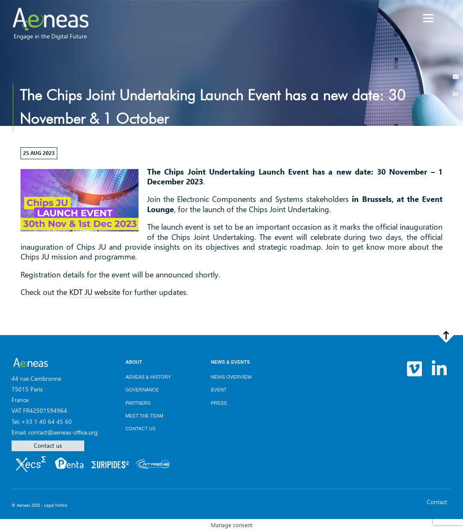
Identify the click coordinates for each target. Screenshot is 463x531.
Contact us (48, 445)
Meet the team (144, 415)
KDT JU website (94, 292)
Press (219, 403)
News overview (231, 376)
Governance (142, 389)
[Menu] (428, 18)
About (133, 362)
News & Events (230, 362)
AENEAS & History (148, 376)
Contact (437, 502)
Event (219, 389)
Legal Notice (55, 505)
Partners (137, 403)
